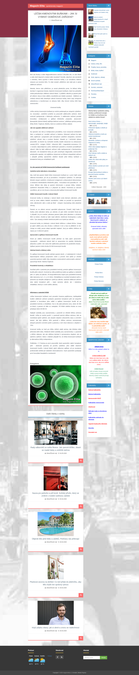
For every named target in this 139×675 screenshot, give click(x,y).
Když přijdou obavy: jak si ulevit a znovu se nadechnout (55, 628)
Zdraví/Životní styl (56, 20)
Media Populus (82, 672)
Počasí (50, 656)
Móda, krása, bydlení (97, 70)
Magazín (93, 60)
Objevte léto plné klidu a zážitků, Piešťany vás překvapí (55, 539)
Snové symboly (95, 80)
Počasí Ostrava (98, 277)
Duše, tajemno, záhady (98, 77)
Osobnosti (94, 74)
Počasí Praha (99, 264)
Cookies (93, 97)
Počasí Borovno (99, 281)
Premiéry (93, 94)
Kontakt (75, 672)
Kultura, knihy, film (96, 64)
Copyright (55, 672)
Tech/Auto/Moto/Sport (97, 90)
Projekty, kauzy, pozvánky (98, 67)
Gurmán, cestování (96, 87)
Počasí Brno (99, 272)
